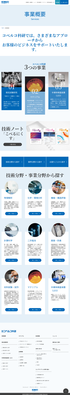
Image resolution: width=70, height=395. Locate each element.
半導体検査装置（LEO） (51, 2)
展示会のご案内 (56, 342)
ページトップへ (66, 391)
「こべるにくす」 (56, 348)
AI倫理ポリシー (40, 382)
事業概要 (27, 2)
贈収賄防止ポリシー (41, 376)
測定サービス (5, 368)
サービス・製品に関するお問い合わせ (41, 354)
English (38, 364)
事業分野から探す (6, 347)
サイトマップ (25, 386)
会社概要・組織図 (23, 362)
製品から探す (5, 362)
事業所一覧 (22, 365)
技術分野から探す (12, 162)
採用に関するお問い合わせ (39, 358)
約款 (37, 361)
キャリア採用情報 (40, 344)
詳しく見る (11, 214)
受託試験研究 (39, 2)
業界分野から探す (35, 162)
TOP (2, 28)
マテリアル (44, 2)
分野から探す (5, 365)
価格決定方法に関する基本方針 (43, 379)
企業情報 (31, 2)
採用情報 (57, 2)
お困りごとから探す (57, 162)
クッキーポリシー (43, 386)
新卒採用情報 (39, 341)
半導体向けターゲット (24, 347)
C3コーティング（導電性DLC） (26, 344)
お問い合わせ (65, 2)
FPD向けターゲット (24, 341)
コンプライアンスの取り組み (42, 369)
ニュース (34, 2)
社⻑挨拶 (21, 356)
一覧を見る (12, 144)
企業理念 (21, 359)
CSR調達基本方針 (40, 374)
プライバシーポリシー (34, 386)
